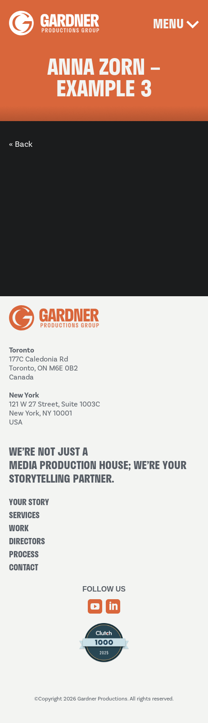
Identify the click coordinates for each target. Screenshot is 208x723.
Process (24, 554)
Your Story (29, 502)
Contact (23, 567)
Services (24, 515)
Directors (27, 541)
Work (18, 528)
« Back (20, 144)
